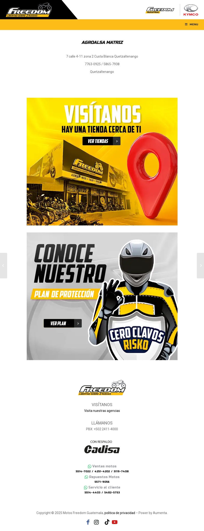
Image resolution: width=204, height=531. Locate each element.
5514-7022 (83, 471)
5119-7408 (121, 471)
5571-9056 (102, 481)
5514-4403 (92, 492)
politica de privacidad (119, 513)
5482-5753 (112, 492)
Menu (191, 24)
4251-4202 (102, 471)
